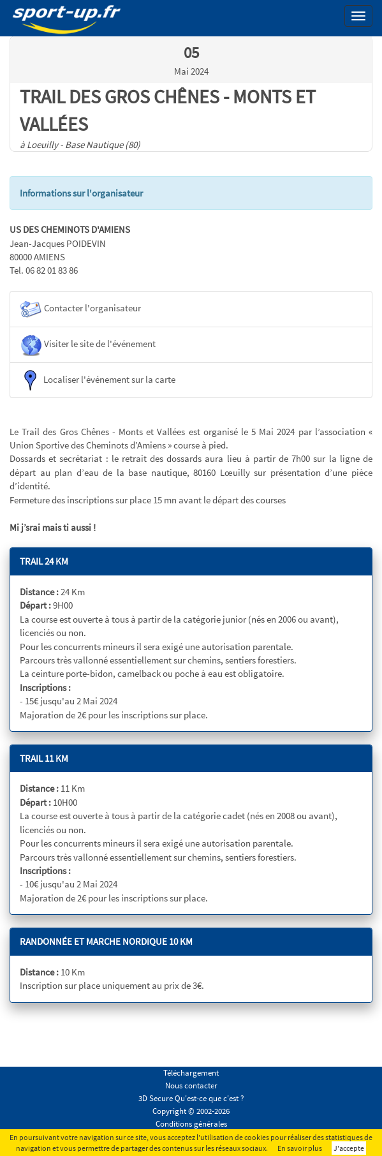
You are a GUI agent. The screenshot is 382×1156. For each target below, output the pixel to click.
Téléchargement (191, 1072)
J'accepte (349, 1148)
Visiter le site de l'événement (88, 345)
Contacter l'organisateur (80, 309)
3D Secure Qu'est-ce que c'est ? (191, 1098)
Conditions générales (191, 1123)
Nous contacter (191, 1085)
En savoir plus (299, 1148)
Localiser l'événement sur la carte (97, 380)
